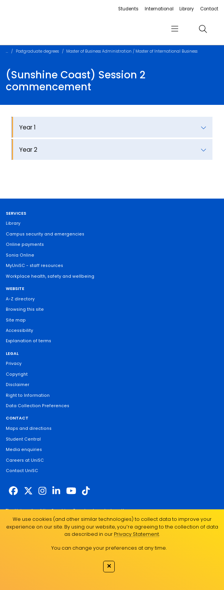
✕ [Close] (109, 566)
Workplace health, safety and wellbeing (50, 276)
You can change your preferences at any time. (109, 548)
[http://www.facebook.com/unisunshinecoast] (13, 491)
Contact (209, 9)
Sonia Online (20, 255)
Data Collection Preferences (37, 406)
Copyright (17, 374)
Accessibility (19, 330)
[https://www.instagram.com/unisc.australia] (42, 491)
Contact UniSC (22, 471)
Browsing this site (25, 309)
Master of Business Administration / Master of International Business (131, 51)
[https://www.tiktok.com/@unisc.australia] (86, 491)
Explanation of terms (28, 341)
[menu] (174, 29)
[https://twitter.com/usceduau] (28, 491)
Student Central (23, 439)
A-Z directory (20, 299)
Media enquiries (24, 449)
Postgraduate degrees (37, 51)
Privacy (14, 363)
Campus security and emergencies (45, 234)
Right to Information (28, 395)
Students (128, 9)
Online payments (25, 244)
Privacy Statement (136, 534)
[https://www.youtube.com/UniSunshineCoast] (71, 491)
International (159, 9)
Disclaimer (17, 385)
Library (186, 9)
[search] (203, 28)
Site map (16, 320)
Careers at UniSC (25, 460)
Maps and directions (29, 428)
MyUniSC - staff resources (34, 265)
